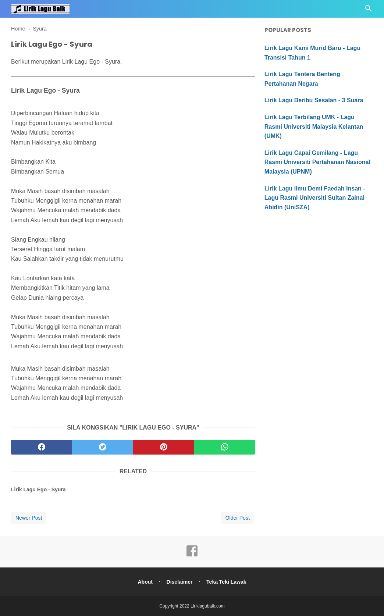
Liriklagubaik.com (208, 606)
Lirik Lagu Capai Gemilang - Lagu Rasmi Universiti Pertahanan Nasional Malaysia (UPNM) (317, 162)
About (145, 582)
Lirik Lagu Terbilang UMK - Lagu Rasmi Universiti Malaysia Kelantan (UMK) (313, 126)
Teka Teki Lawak (226, 582)
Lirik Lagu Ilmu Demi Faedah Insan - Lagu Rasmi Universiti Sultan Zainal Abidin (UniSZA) (314, 197)
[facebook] (41, 447)
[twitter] (102, 447)
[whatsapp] (224, 447)
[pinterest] (163, 447)
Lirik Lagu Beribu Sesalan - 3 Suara (313, 100)
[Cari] (368, 10)
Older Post (237, 518)
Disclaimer (180, 582)
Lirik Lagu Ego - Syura (38, 489)
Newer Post (28, 518)
